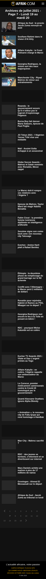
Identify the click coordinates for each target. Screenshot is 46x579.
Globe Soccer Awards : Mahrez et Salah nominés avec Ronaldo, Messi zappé (30, 165)
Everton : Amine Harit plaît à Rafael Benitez (28, 246)
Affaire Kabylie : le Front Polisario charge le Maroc (30, 51)
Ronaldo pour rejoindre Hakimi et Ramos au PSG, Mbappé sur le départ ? (31, 303)
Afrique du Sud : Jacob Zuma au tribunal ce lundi (30, 496)
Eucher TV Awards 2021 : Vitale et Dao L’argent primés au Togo (30, 358)
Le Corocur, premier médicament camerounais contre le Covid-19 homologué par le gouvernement (31, 388)
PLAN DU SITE (30, 568)
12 (37, 516)
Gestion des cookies (32, 573)
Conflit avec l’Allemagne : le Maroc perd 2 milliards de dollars (31, 289)
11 (32, 516)
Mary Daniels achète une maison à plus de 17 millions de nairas (30, 470)
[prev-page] (4, 511)
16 (21, 521)
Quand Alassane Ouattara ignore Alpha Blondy (31, 400)
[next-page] (26, 520)
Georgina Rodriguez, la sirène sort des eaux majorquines (29, 66)
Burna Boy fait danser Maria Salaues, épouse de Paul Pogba (31, 123)
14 (10, 521)
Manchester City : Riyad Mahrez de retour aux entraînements (30, 80)
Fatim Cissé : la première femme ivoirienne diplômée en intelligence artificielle (30, 221)
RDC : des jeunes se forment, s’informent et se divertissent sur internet (31, 456)
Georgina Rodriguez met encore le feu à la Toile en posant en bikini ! (30, 316)
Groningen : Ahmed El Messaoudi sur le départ (30, 482)
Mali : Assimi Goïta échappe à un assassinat (30, 149)
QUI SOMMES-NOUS (15, 570)
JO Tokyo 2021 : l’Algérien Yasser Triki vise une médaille (31, 137)
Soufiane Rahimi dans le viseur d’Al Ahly (30, 38)
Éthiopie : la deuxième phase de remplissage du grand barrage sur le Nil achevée (30, 277)
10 (26, 516)
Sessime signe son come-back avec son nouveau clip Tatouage (31, 233)
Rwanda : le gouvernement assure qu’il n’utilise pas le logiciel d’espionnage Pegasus (29, 111)
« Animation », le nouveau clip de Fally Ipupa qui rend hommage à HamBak (31, 414)
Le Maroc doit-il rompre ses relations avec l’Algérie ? (29, 192)
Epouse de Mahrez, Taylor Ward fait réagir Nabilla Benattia (31, 206)
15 (15, 521)
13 (5, 521)
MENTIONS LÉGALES (30, 570)
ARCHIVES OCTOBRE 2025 (16, 573)
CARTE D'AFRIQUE (17, 568)
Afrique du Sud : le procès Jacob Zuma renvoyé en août (31, 25)
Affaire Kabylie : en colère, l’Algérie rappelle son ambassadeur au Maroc (30, 373)
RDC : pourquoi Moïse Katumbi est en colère (29, 329)
